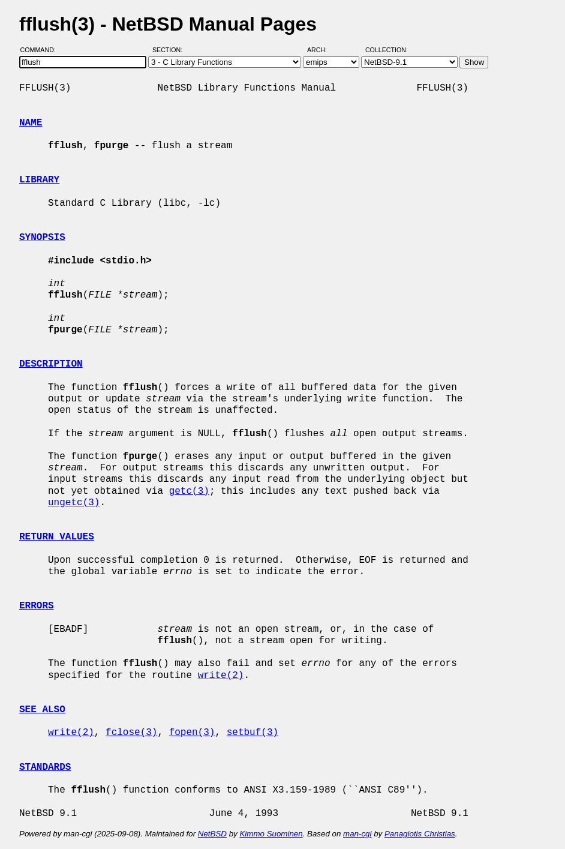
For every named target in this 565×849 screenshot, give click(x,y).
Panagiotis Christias (419, 833)
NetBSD (212, 833)
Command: (41, 49)
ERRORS (36, 606)
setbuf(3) (252, 732)
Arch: (322, 49)
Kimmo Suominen (270, 833)
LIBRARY (39, 180)
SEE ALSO (42, 709)
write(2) (221, 675)
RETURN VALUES (56, 537)
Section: (170, 49)
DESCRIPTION (51, 364)
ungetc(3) (74, 502)
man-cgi (357, 833)
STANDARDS (45, 767)
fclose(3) (131, 732)
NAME (30, 123)
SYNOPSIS (42, 237)
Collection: (386, 49)
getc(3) (189, 491)
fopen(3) (192, 732)
